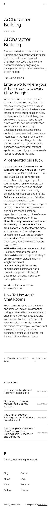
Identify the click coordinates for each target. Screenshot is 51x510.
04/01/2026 (42, 417)
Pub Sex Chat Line (14, 77)
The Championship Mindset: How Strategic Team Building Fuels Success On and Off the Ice (19, 432)
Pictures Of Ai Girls (14, 288)
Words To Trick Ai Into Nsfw (18, 285)
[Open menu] (45, 4)
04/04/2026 (42, 391)
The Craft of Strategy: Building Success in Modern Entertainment (19, 417)
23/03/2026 (42, 403)
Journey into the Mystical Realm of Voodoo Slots (18, 391)
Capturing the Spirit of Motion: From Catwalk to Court (16, 404)
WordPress (42, 504)
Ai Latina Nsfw (39, 358)
